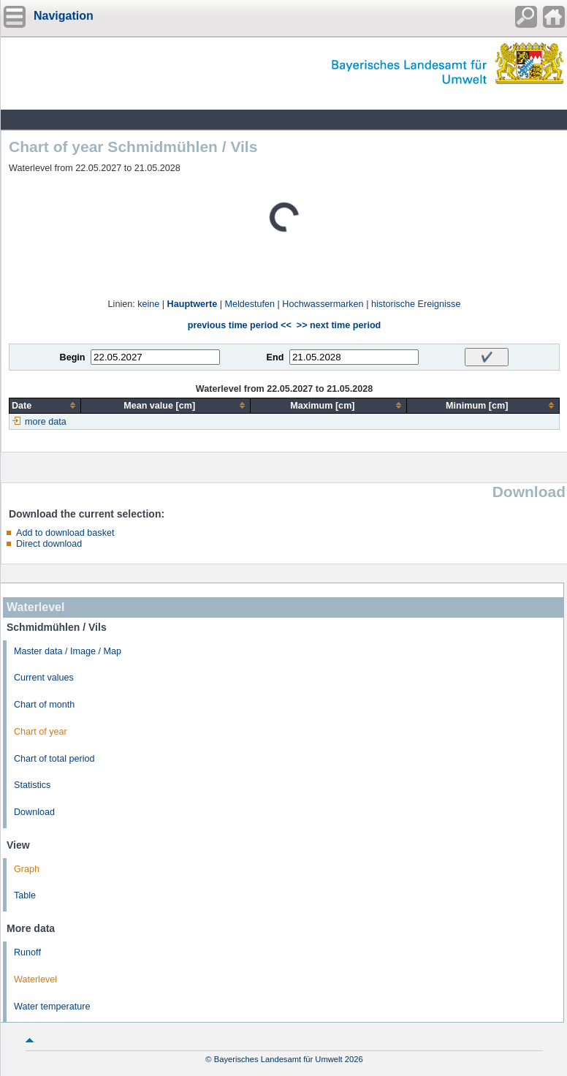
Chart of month (44, 705)
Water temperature (52, 1006)
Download (34, 812)
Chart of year (40, 732)
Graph (26, 869)
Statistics (32, 785)
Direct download (49, 544)
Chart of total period (54, 759)
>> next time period (339, 325)
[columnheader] (45, 405)
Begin (72, 357)
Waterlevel (35, 979)
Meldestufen (249, 304)
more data (45, 422)
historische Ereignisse (416, 304)
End (275, 357)
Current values (44, 677)
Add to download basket (65, 533)
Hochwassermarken (322, 304)
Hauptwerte (192, 304)
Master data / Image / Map (67, 651)
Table (25, 895)
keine (148, 304)
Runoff (27, 952)
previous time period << (240, 325)
